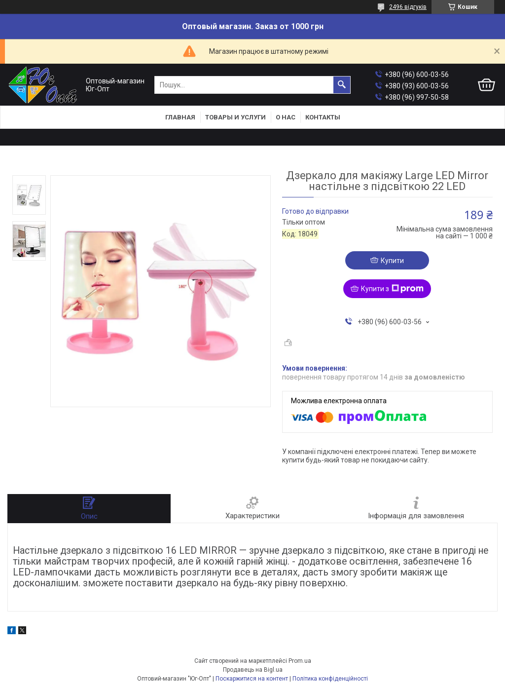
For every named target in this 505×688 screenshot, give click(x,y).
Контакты (322, 117)
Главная (180, 117)
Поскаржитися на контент (252, 678)
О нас (285, 117)
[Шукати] (341, 84)
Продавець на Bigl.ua (253, 669)
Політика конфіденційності (330, 678)
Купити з (392, 288)
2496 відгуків (408, 6)
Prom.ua (300, 660)
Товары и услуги (235, 117)
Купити (392, 261)
